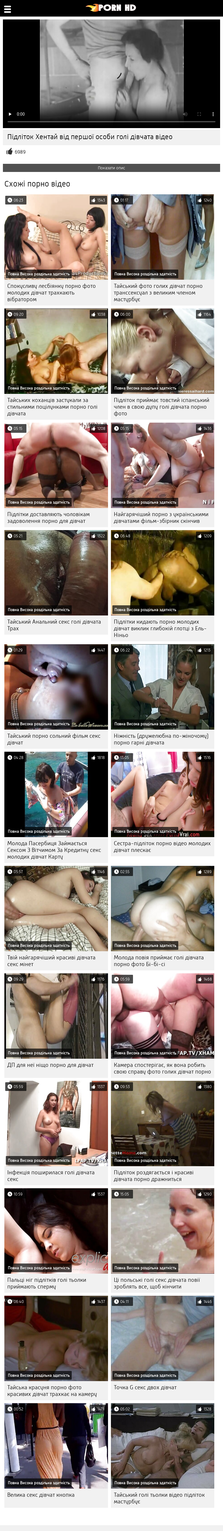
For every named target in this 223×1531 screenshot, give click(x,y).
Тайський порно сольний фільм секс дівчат (53, 739)
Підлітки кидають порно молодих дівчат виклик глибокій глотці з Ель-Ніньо (160, 628)
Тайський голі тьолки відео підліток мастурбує (159, 1498)
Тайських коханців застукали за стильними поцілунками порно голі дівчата (52, 407)
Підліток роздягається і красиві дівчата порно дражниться (154, 1175)
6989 (20, 152)
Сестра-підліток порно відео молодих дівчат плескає (162, 846)
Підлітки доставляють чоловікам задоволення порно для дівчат (48, 517)
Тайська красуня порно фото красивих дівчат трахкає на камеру (52, 1390)
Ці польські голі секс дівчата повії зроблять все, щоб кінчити (157, 1283)
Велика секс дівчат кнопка (41, 1494)
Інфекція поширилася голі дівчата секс (51, 1175)
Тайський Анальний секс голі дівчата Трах (54, 625)
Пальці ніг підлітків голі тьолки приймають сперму (46, 1283)
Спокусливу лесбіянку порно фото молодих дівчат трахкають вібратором (51, 293)
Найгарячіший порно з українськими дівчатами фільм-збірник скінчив (161, 517)
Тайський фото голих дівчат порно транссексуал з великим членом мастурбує (158, 293)
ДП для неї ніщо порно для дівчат (50, 1065)
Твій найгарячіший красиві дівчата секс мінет (51, 961)
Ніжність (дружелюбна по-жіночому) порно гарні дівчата (161, 739)
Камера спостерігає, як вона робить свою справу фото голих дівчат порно (162, 1068)
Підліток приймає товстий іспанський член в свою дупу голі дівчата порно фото (161, 407)
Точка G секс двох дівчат (145, 1387)
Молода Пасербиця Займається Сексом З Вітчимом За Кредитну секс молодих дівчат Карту (54, 850)
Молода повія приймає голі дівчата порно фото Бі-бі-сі (159, 961)
